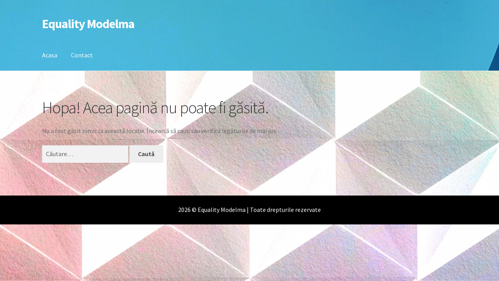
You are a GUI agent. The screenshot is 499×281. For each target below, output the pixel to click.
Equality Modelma (88, 24)
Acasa (49, 55)
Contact (82, 55)
